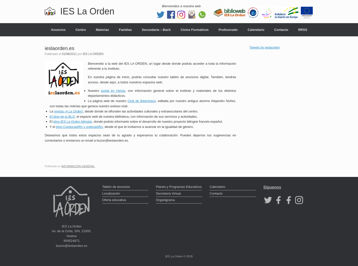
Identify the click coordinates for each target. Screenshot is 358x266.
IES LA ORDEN (93, 54)
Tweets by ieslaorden (264, 47)
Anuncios (58, 30)
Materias (102, 30)
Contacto (281, 30)
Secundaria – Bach (156, 30)
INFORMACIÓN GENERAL (78, 166)
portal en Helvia (113, 91)
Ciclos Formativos (195, 30)
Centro (81, 30)
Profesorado (228, 30)
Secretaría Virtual (168, 193)
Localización (111, 193)
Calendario (256, 30)
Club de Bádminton (142, 101)
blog (72, 121)
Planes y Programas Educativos (179, 187)
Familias (125, 30)
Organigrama (165, 200)
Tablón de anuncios (116, 187)
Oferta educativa (114, 200)
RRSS (302, 30)
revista (68, 111)
